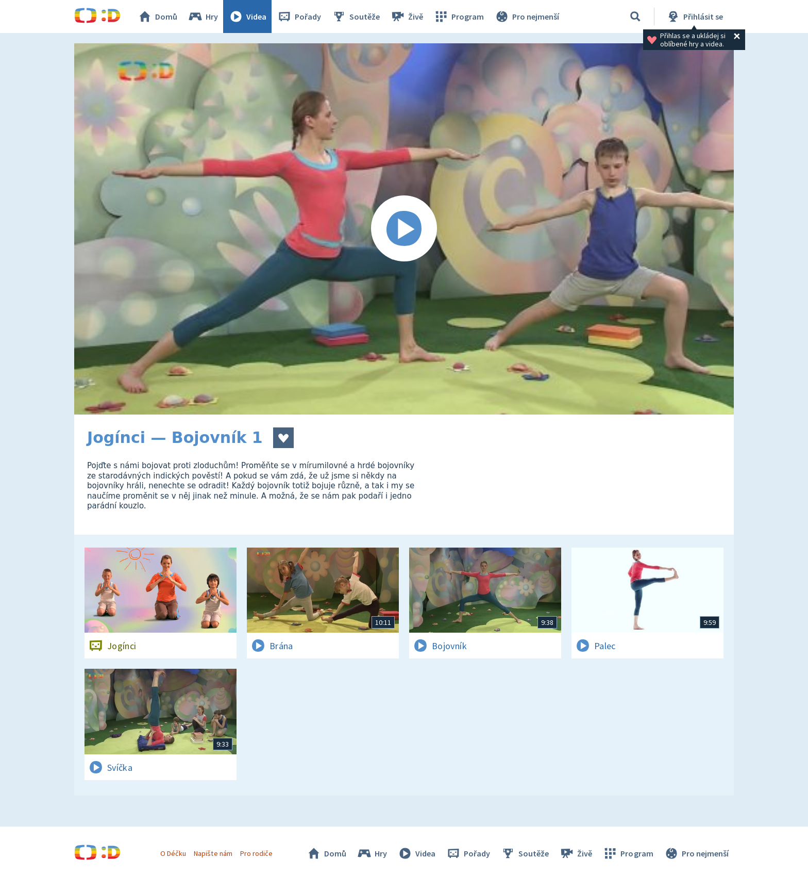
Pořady (299, 16)
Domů (157, 16)
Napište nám (213, 853)
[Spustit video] (404, 229)
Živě (406, 16)
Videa (247, 16)
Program (458, 16)
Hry (203, 16)
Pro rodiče (256, 853)
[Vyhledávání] (635, 16)
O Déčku (173, 853)
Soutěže (355, 16)
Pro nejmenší (526, 16)
